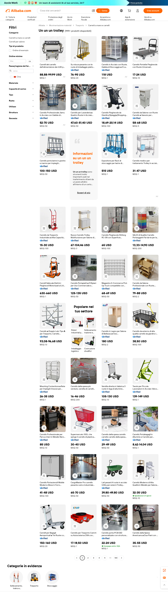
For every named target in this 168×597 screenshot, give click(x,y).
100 (116, 558)
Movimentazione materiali (60, 25)
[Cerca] (102, 10)
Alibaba (42, 25)
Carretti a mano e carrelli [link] (98, 25)
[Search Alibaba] (64, 10)
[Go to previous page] (76, 557)
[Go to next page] (121, 557)
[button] (93, 10)
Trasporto (80, 25)
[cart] (130, 11)
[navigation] (21, 292)
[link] (164, 570)
